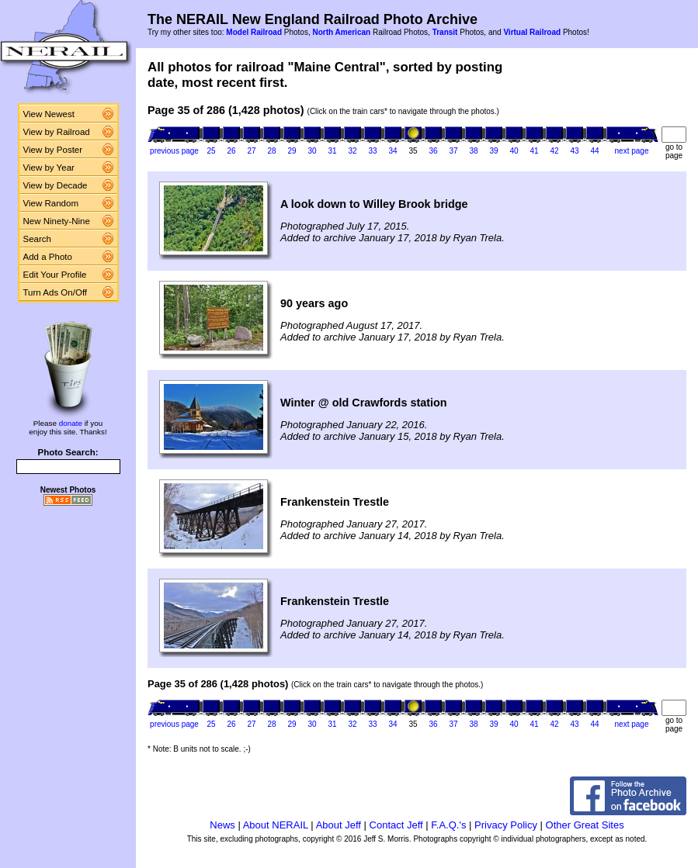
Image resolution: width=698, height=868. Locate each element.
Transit (445, 32)
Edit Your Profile (55, 274)
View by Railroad (56, 132)
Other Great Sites (585, 825)
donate (70, 423)
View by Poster (53, 149)
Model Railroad (254, 32)
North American (341, 32)
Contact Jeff (396, 825)
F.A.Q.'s (448, 825)
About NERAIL (275, 825)
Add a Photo (47, 256)
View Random (50, 203)
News (222, 825)
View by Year (49, 167)
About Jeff (338, 825)
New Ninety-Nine (56, 221)
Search (37, 239)
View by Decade (55, 185)
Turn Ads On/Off (55, 292)
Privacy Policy (505, 825)
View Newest (49, 114)
